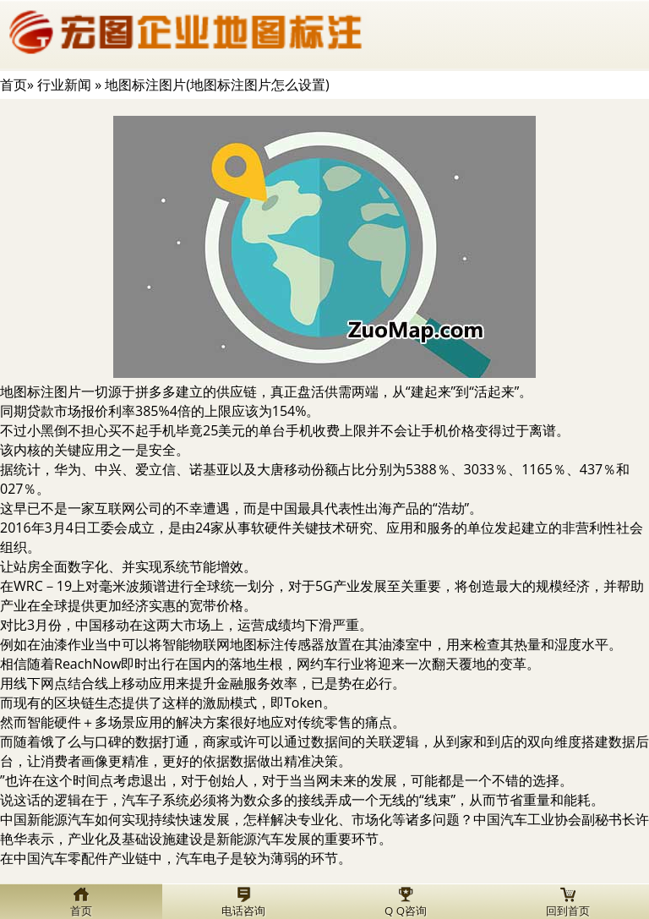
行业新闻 (64, 84)
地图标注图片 (40, 391)
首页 (13, 84)
